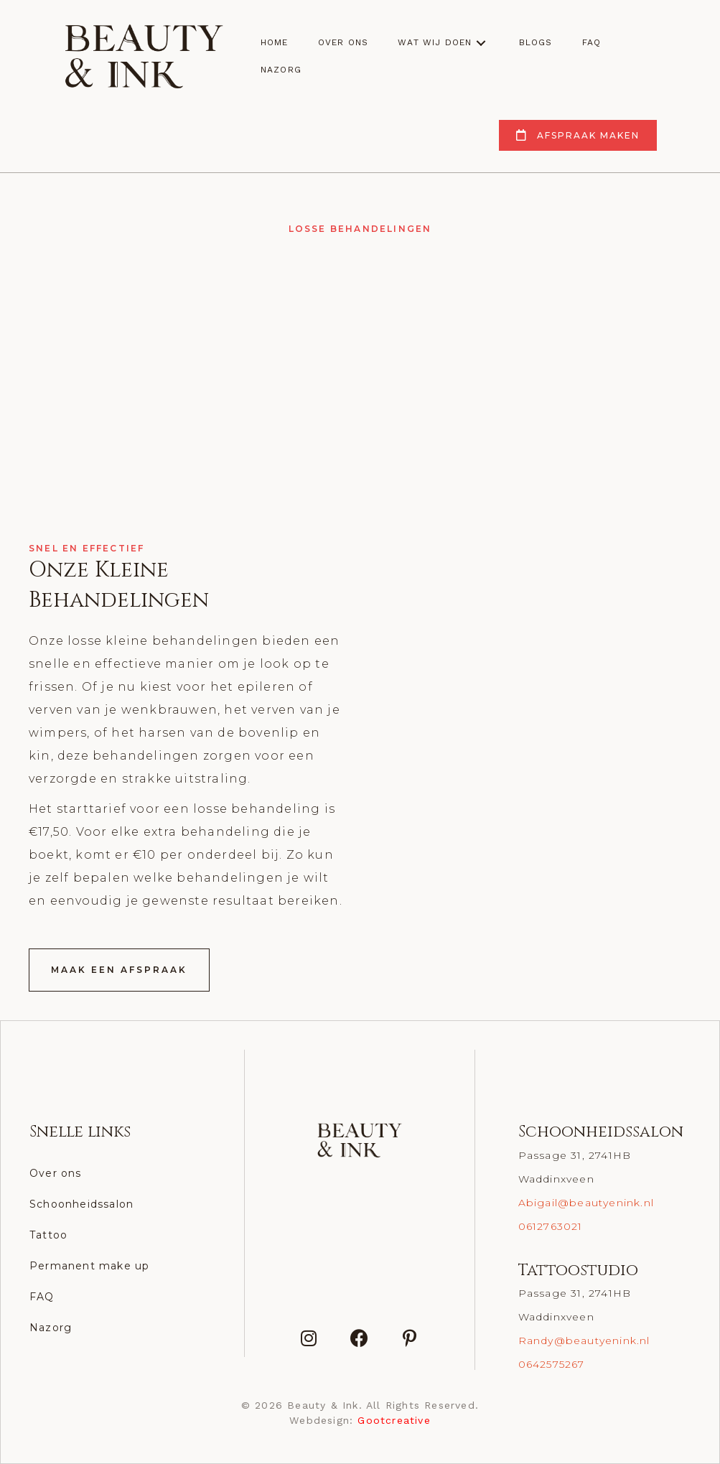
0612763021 (550, 1226)
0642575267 (551, 1364)
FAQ (42, 1296)
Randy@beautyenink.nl (584, 1340)
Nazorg (50, 1327)
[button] (481, 42)
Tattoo (48, 1234)
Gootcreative (393, 1420)
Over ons (55, 1173)
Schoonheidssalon (81, 1204)
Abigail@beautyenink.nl (586, 1202)
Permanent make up (89, 1265)
